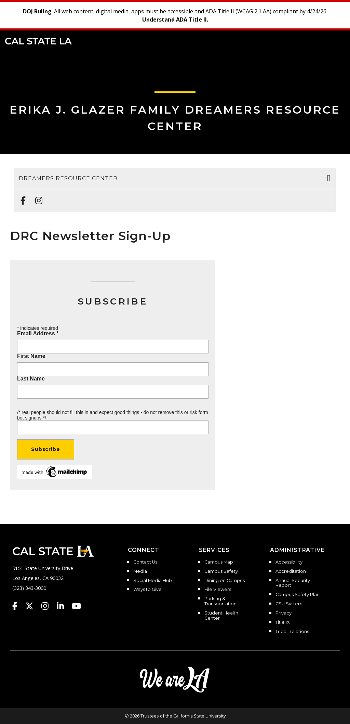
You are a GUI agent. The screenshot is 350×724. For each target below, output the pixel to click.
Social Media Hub (152, 580)
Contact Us (145, 562)
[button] (335, 40)
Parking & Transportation (220, 601)
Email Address (37, 333)
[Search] (324, 40)
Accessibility (288, 562)
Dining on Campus (224, 580)
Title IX (282, 622)
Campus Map (218, 562)
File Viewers (217, 589)
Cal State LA (38, 41)
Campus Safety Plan (297, 594)
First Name (31, 356)
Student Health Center (221, 616)
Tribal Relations (292, 631)
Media (140, 571)
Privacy (283, 613)
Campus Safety (221, 571)
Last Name (31, 379)
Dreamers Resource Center (68, 178)
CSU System (288, 604)
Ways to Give (147, 589)
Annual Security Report (292, 583)
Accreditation (290, 571)
